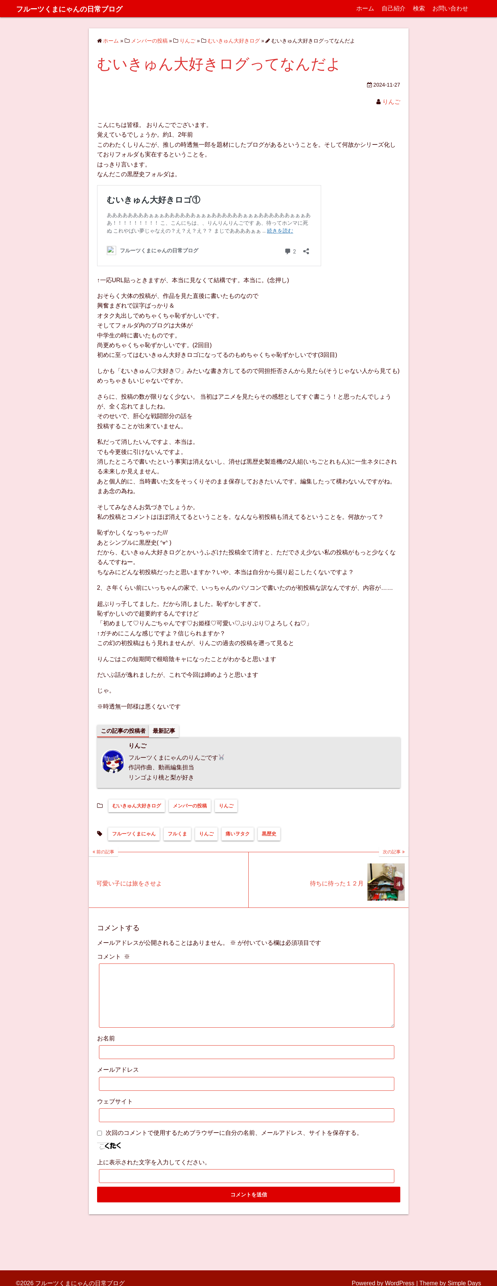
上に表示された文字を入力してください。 (154, 1174)
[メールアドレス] (247, 1095)
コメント (113, 957)
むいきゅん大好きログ (136, 806)
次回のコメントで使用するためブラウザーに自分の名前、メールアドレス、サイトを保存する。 (234, 1144)
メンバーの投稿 (190, 806)
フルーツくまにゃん (134, 834)
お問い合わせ (450, 8)
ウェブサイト (115, 1113)
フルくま (177, 834)
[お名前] (247, 1064)
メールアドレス (118, 1081)
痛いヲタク (238, 834)
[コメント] (247, 1001)
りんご (391, 102)
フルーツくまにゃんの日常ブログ (85, 8)
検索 (419, 8)
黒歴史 (269, 834)
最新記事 (168, 731)
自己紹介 (394, 8)
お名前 (106, 1050)
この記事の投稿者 (125, 731)
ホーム (365, 8)
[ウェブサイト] (247, 1127)
